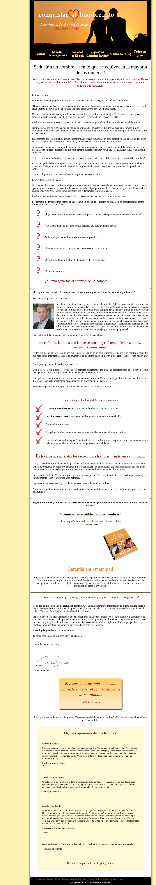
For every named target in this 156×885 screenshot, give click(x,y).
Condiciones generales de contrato (74, 879)
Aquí (86, 583)
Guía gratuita (41, 879)
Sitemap (120, 879)
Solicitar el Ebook (53, 879)
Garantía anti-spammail (90, 569)
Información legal (109, 879)
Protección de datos (94, 879)
